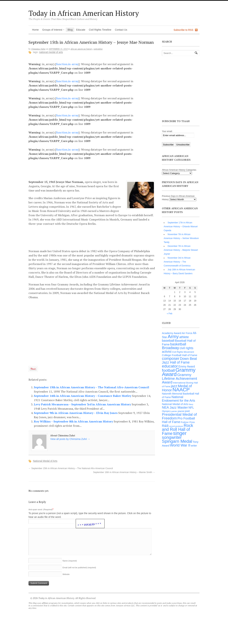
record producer (176, 426)
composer (170, 358)
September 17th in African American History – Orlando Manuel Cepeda (181, 226)
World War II (180, 445)
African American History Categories (179, 170)
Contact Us (121, 29)
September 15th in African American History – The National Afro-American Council (91, 387)
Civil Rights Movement (183, 352)
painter (174, 411)
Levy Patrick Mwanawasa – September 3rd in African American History (83, 404)
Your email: (167, 131)
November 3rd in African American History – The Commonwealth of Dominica (177, 262)
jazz (174, 386)
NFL (191, 407)
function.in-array (67, 64)
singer (180, 433)
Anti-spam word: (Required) (40, 509)
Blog (70, 29)
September (98, 49)
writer (194, 445)
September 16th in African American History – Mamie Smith (124, 472)
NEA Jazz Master (175, 407)
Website (66, 574)
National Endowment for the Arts (178, 398)
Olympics (166, 411)
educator (170, 366)
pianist (181, 411)
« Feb (169, 313)
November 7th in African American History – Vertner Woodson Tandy (181, 238)
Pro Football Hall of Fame (178, 420)
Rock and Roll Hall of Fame (177, 429)
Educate (80, 29)
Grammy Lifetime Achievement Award (179, 378)
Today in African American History (83, 13)
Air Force (187, 333)
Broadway (170, 348)
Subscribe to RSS (183, 29)
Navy (191, 404)
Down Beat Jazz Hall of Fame (179, 360)
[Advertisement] (94, 169)
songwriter (172, 437)
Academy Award (171, 333)
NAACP (181, 389)
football (168, 370)
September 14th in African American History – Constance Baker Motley (83, 396)
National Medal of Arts (51, 52)
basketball (178, 344)
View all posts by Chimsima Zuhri (70, 439)
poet (187, 411)
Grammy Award (178, 372)
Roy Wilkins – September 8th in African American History (74, 421)
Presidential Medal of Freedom (179, 416)
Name (70, 561)
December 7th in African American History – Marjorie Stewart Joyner (181, 250)
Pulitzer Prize (188, 422)
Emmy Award (186, 366)
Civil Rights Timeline (100, 29)
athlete (184, 337)
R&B (165, 426)
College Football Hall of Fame (179, 355)
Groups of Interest (52, 30)
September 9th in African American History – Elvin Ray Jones (76, 413)
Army (173, 336)
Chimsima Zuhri (38, 49)
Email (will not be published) (79, 567)
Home (35, 29)
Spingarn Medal (177, 441)
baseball (168, 340)
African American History (81, 49)
